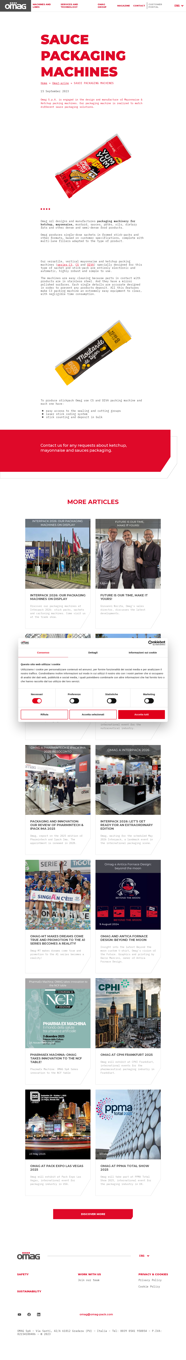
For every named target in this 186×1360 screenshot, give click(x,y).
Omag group (105, 5)
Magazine (123, 5)
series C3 (64, 264)
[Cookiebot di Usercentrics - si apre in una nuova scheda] (150, 643)
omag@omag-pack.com (96, 1314)
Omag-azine (60, 83)
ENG (177, 5)
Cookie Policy (149, 1286)
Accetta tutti (141, 714)
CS (77, 264)
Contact (139, 5)
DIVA (90, 264)
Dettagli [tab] (93, 652)
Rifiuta (44, 714)
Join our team (88, 1280)
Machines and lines (45, 5)
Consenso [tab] (43, 652)
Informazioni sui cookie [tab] (143, 652)
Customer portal (160, 5)
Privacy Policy (150, 1280)
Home (44, 83)
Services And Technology (77, 5)
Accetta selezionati (93, 714)
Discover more (93, 1214)
